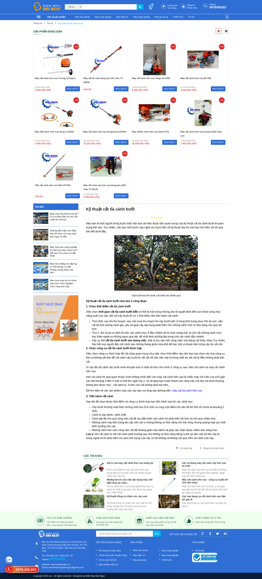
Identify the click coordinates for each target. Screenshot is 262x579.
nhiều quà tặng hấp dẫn (160, 518)
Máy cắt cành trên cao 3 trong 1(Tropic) (55, 78)
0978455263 (217, 7)
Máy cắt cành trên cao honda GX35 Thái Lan (200, 133)
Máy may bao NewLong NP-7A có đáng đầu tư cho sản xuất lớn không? (64, 216)
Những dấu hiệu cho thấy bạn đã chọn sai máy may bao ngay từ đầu (63, 233)
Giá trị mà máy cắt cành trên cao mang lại (130, 463)
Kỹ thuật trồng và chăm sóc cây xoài (127, 496)
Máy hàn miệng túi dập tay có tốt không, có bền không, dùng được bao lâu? (63, 268)
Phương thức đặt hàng (110, 550)
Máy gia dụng (161, 17)
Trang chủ (37, 23)
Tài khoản (199, 550)
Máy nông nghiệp (141, 17)
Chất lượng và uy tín (208, 518)
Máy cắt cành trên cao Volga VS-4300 (151, 78)
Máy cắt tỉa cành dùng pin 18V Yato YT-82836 (103, 80)
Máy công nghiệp (103, 17)
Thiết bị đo (178, 17)
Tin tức (191, 17)
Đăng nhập (192, 8)
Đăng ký (191, 5)
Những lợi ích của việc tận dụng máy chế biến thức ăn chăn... (129, 481)
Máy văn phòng (82, 17)
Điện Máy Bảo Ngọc (95, 576)
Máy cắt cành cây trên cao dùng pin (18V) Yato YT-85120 (104, 187)
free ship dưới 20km (108, 518)
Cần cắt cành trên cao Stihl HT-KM (52, 185)
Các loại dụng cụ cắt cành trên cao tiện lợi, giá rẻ (204, 497)
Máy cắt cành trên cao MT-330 (195, 78)
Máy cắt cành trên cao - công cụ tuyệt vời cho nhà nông (205, 481)
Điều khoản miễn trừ (108, 564)
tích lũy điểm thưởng (59, 518)
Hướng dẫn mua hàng (172, 6)
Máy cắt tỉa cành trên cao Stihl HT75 (150, 131)
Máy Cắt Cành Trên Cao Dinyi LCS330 (54, 131)
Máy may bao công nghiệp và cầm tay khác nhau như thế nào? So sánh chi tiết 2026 (63, 251)
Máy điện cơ (122, 17)
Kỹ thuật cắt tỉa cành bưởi (70, 23)
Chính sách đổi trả (107, 560)
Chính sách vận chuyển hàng (113, 555)
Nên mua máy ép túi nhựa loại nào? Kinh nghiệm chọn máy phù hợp (63, 283)
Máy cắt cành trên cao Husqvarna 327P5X (104, 131)
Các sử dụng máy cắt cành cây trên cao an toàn (204, 464)
